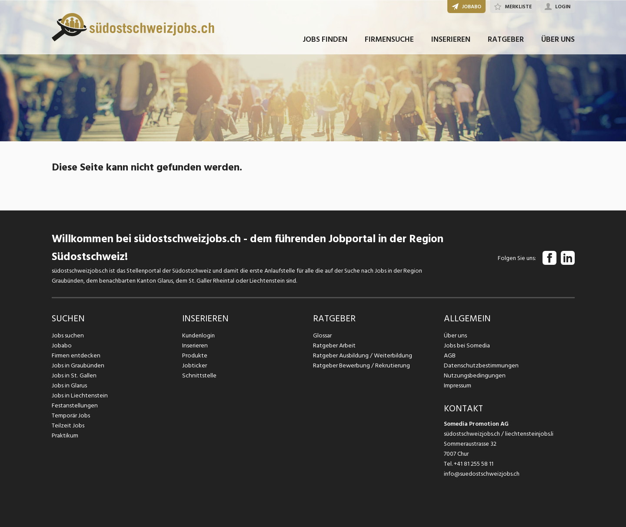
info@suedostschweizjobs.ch (481, 474)
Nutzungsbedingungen (473, 375)
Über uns (455, 335)
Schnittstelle (198, 375)
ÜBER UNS (558, 43)
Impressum (457, 385)
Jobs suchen (67, 335)
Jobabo (62, 345)
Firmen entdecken (75, 355)
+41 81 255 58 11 (473, 464)
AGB (450, 355)
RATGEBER (506, 43)
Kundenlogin (198, 335)
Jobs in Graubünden (77, 365)
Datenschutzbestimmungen (480, 365)
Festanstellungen (74, 405)
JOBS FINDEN (325, 43)
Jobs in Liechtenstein (79, 395)
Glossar (322, 335)
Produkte (194, 355)
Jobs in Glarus (69, 385)
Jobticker (194, 365)
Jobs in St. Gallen (73, 375)
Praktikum (65, 435)
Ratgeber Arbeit (334, 345)
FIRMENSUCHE (389, 43)
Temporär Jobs (71, 415)
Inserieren (194, 345)
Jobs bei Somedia (466, 345)
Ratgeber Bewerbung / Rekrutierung (360, 365)
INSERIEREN (450, 43)
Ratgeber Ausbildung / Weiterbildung (361, 355)
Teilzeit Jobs (68, 425)
